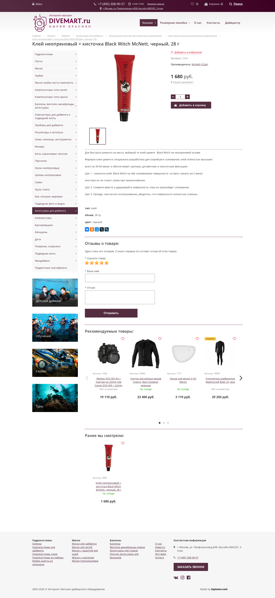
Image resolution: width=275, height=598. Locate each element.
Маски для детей (82, 547)
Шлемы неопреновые (48, 175)
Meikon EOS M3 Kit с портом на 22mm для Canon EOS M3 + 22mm (108, 382)
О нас (198, 22)
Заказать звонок (155, 3)
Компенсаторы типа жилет (51, 90)
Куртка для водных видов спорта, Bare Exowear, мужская (145, 382)
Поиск (238, 4)
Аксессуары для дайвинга (50, 210)
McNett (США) (200, 64)
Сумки (38, 182)
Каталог (147, 22)
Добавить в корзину (190, 105)
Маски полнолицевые (85, 561)
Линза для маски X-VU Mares (183, 380)
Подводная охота (45, 253)
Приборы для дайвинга (49, 125)
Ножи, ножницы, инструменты (53, 139)
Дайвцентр (232, 22)
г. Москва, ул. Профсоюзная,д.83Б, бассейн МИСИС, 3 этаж (133, 8)
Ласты (38, 61)
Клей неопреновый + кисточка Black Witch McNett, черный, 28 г (108, 487)
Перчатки (41, 160)
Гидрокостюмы (44, 54)
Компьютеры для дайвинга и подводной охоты (52, 116)
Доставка (160, 554)
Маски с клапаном (83, 557)
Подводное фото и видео (50, 203)
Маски (39, 68)
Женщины (41, 232)
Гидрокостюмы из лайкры (47, 557)
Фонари (39, 146)
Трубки (39, 75)
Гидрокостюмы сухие (45, 554)
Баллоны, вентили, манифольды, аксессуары (54, 105)
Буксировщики (44, 225)
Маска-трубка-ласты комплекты (54, 82)
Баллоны (115, 543)
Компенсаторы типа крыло (51, 97)
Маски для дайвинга (84, 543)
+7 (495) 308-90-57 (188, 557)
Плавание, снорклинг (48, 246)
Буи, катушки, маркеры (49, 196)
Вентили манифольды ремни (127, 547)
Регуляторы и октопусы (49, 132)
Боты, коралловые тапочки (51, 153)
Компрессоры (43, 218)
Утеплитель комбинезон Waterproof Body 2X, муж (220, 380)
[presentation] (86, 378)
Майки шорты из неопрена (42, 562)
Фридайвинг (42, 260)
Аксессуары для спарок (124, 550)
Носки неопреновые (47, 168)
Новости (160, 547)
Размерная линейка (173, 22)
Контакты (213, 22)
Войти (39, 3)
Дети (38, 239)
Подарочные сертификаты (51, 267)
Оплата (159, 557)
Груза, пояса (42, 189)
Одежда (37, 543)
